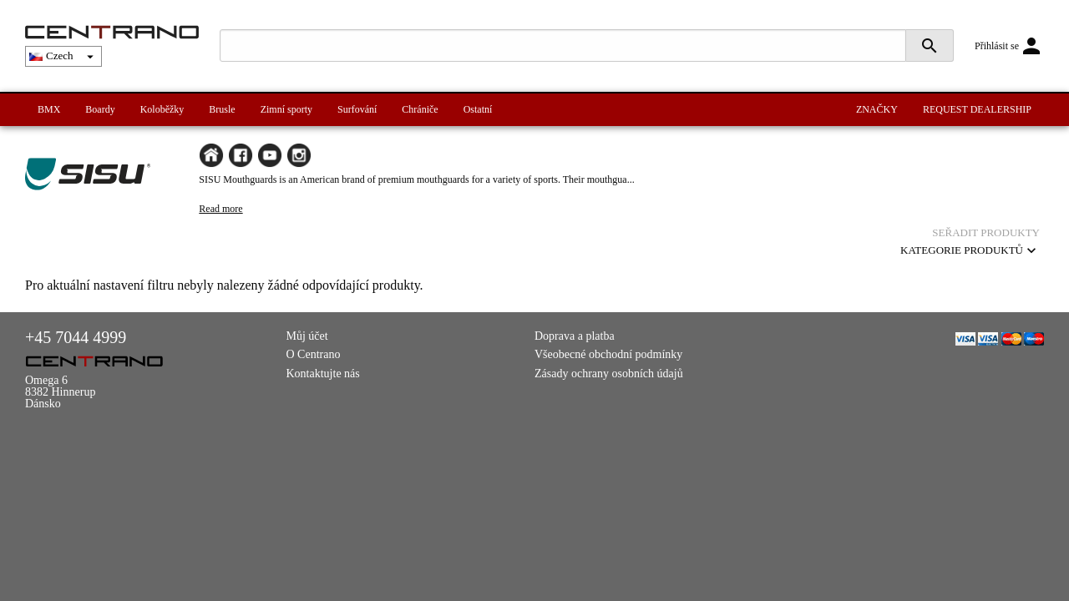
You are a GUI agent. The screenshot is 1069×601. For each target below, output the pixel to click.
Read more (220, 209)
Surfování (357, 109)
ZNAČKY (877, 109)
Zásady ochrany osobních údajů (608, 373)
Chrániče (420, 109)
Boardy (99, 109)
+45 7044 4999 (75, 337)
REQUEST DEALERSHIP (977, 109)
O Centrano (313, 354)
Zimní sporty (286, 109)
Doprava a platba (574, 336)
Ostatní (478, 109)
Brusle (222, 109)
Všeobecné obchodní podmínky (608, 354)
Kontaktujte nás (323, 373)
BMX (49, 109)
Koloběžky (162, 109)
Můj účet (307, 336)
